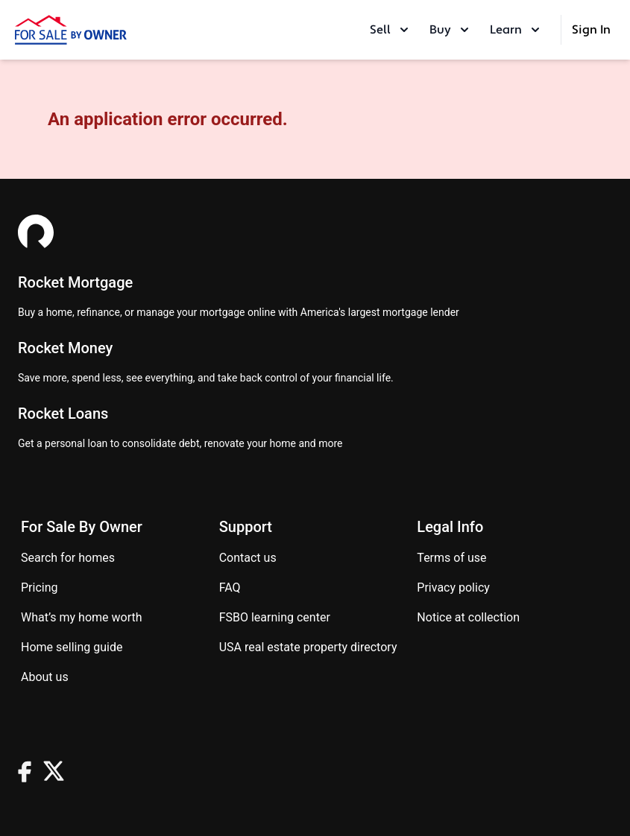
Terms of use (451, 558)
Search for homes (68, 558)
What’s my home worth (81, 617)
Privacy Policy (453, 587)
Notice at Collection (468, 617)
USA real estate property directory (308, 647)
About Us (45, 677)
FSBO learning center (274, 617)
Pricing (39, 587)
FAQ (230, 587)
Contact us (248, 558)
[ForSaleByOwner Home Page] (71, 30)
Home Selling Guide (71, 647)
